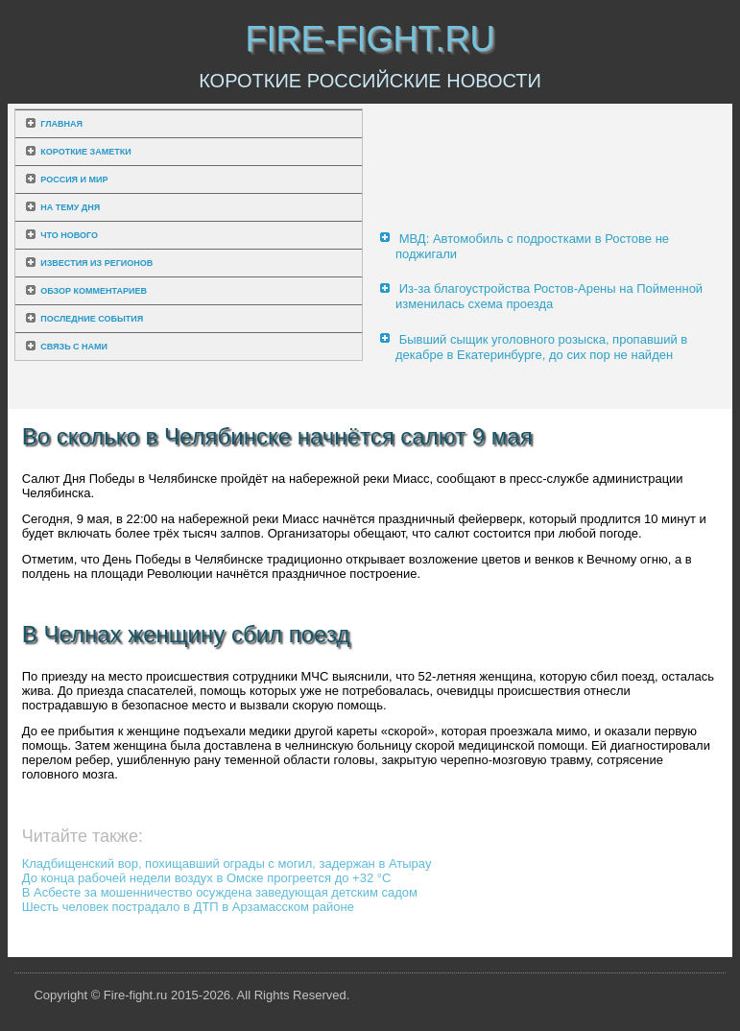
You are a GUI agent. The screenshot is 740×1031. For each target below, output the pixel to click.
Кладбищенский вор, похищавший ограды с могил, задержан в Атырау (227, 863)
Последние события (91, 319)
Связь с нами (73, 346)
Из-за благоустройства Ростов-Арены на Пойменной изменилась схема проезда (549, 296)
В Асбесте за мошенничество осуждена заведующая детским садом (220, 892)
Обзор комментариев (93, 291)
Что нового (69, 235)
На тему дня (70, 207)
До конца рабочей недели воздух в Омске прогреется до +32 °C (207, 878)
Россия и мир (73, 179)
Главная (61, 124)
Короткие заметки (85, 151)
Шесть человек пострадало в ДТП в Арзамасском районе (188, 906)
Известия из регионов (96, 263)
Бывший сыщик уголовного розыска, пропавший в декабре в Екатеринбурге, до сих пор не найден (541, 347)
